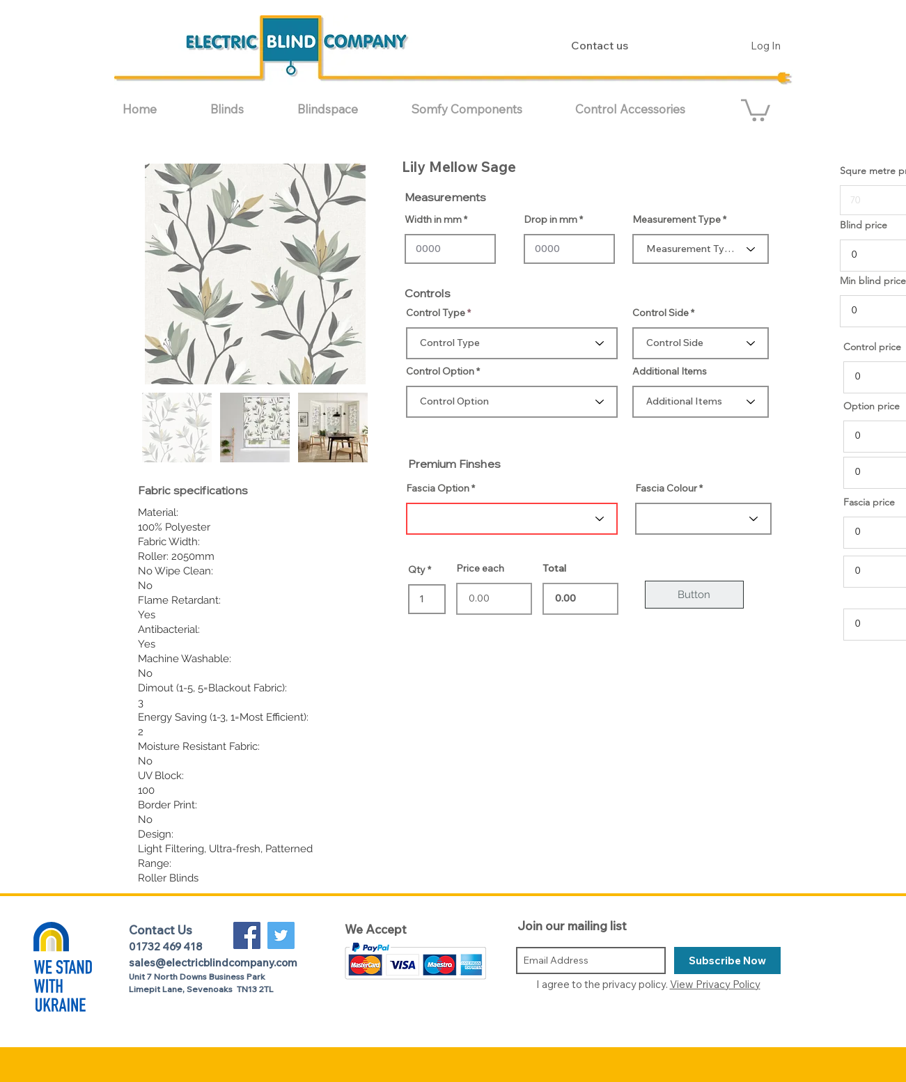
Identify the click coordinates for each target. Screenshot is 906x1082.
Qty (416, 569)
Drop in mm (550, 219)
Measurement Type (676, 219)
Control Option (440, 371)
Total (554, 568)
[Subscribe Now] (727, 960)
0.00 (580, 599)
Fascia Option (437, 488)
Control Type (435, 312)
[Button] (694, 595)
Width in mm (433, 219)
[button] (243, 109)
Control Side (660, 312)
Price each (480, 568)
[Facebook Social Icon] (246, 935)
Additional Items (669, 371)
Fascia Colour (666, 488)
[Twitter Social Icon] (281, 935)
